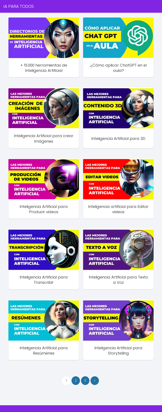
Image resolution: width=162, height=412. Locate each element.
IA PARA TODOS (18, 6)
